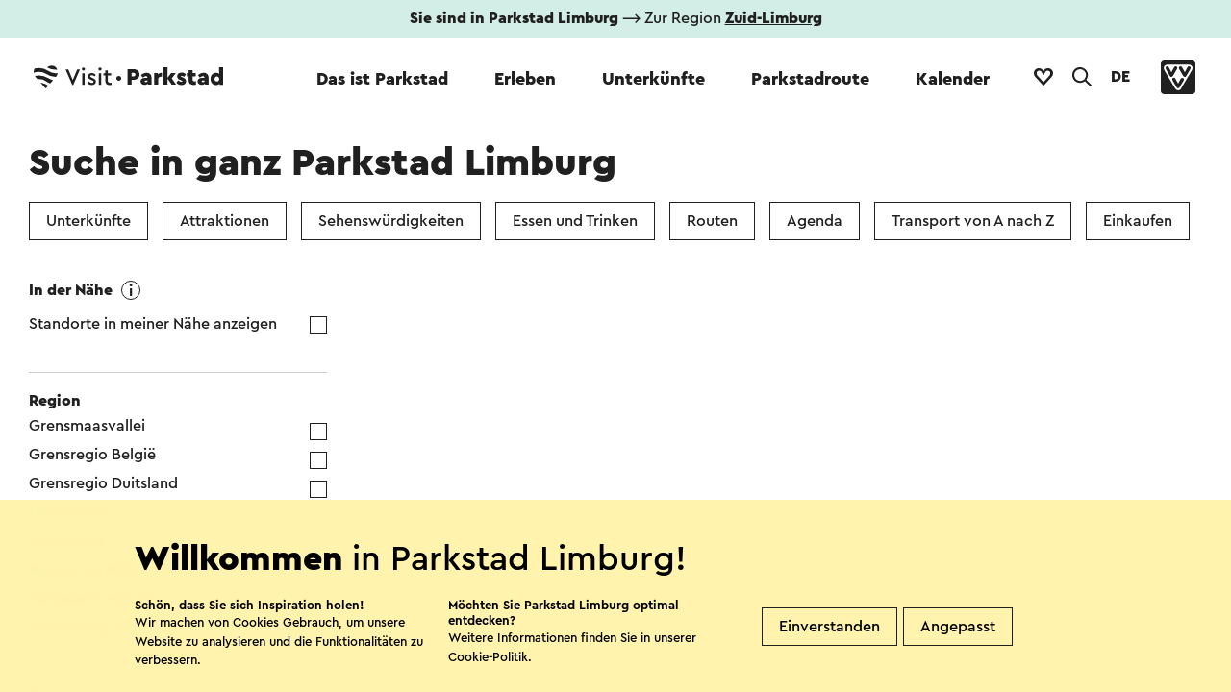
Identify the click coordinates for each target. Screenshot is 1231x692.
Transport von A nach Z (973, 221)
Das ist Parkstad (382, 78)
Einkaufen (1137, 221)
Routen (712, 221)
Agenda (814, 221)
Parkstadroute (810, 78)
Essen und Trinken (575, 221)
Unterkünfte (653, 78)
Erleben (525, 78)
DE (1120, 77)
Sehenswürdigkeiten (391, 221)
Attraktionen (224, 221)
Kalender (953, 78)
